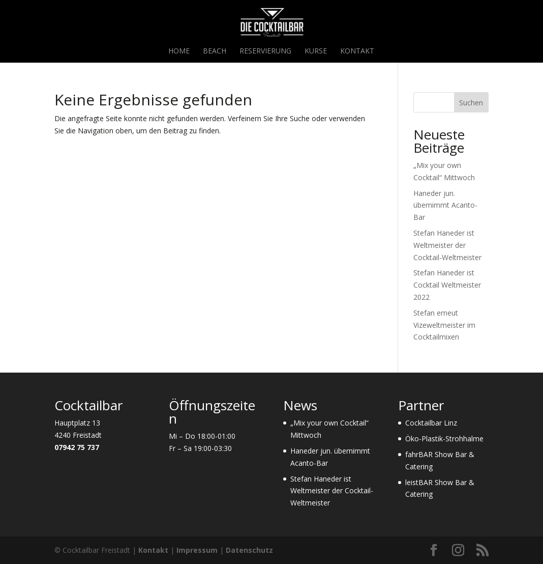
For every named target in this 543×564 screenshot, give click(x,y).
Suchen (471, 102)
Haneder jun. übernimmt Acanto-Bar (445, 205)
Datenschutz (249, 550)
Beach (214, 51)
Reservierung (265, 51)
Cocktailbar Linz (431, 423)
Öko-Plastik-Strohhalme (444, 438)
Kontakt (357, 51)
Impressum (197, 550)
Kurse (316, 51)
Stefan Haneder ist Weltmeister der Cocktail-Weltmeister (447, 245)
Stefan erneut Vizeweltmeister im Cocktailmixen (444, 325)
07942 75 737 (76, 447)
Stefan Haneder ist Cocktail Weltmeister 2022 (447, 285)
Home (179, 51)
